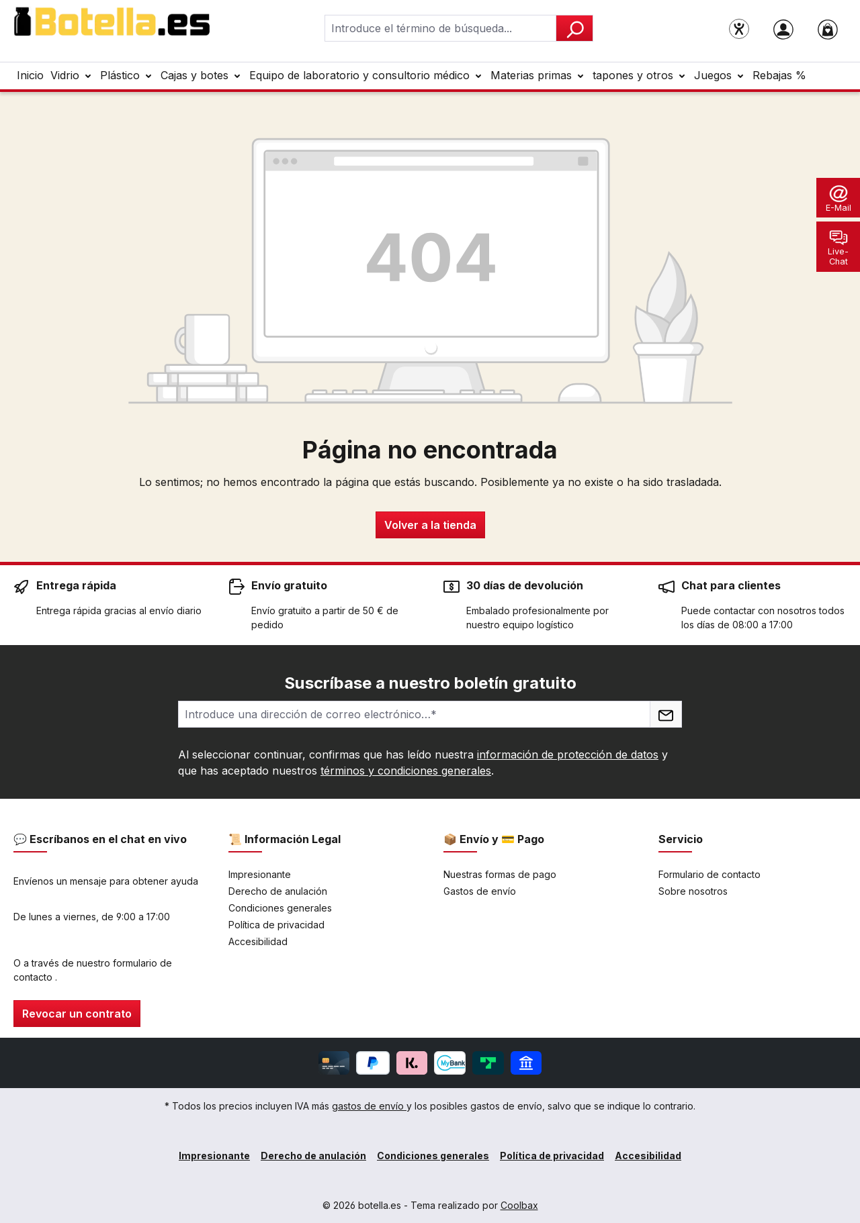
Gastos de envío (479, 891)
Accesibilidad (258, 941)
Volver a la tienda (430, 525)
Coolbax (519, 1205)
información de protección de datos (567, 754)
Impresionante (259, 874)
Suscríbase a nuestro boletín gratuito (430, 683)
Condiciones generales (280, 908)
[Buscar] (574, 28)
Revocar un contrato (77, 1013)
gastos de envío (369, 1106)
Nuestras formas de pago (499, 874)
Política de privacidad (276, 924)
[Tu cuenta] (783, 28)
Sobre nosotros (693, 891)
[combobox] (440, 28)
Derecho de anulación (277, 891)
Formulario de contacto (709, 874)
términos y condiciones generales (405, 770)
